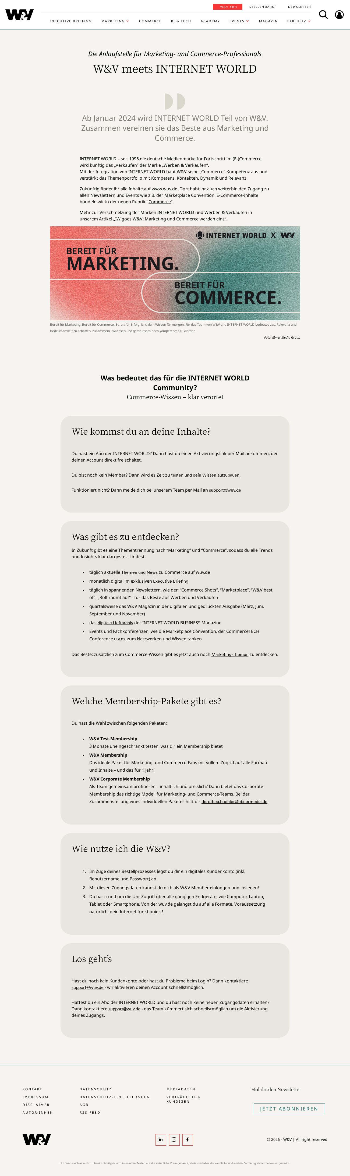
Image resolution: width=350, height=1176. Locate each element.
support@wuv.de (225, 490)
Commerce (150, 21)
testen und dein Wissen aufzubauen (205, 475)
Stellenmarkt (262, 7)
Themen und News (139, 572)
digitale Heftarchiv (115, 622)
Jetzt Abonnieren (289, 1108)
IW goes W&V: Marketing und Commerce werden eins (170, 219)
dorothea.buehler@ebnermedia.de (234, 801)
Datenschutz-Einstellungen (115, 1097)
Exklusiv (296, 21)
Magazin (268, 21)
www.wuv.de (164, 189)
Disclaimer (36, 1104)
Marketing (113, 21)
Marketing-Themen (230, 654)
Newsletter (299, 7)
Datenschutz (96, 1089)
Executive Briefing (71, 21)
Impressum (36, 1097)
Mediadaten (181, 1089)
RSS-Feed (90, 1112)
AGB (84, 1104)
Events (237, 21)
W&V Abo (228, 7)
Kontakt (33, 1089)
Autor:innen (38, 1112)
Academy (210, 21)
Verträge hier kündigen (184, 1099)
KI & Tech (181, 21)
